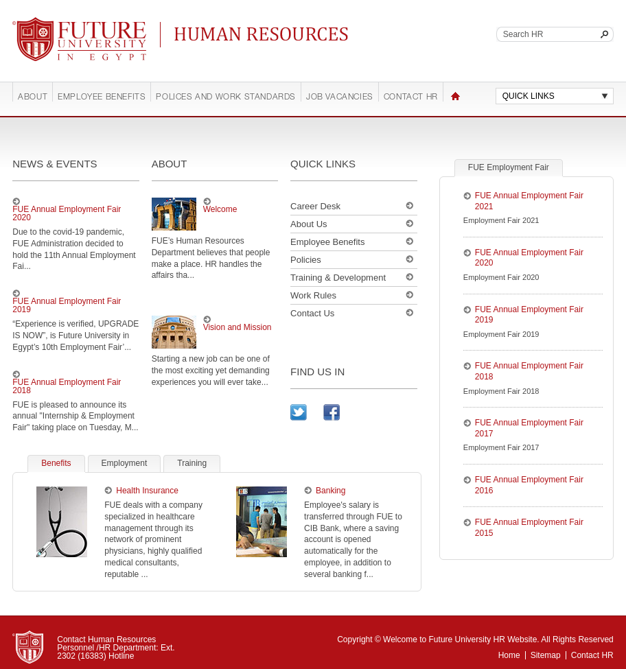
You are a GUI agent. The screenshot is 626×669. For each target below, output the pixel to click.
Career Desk (315, 206)
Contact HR (411, 97)
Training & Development (338, 277)
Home (455, 96)
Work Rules (313, 295)
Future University (63, 24)
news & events (54, 163)
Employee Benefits (102, 97)
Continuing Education (265, 33)
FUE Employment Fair (508, 167)
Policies (305, 260)
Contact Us (312, 313)
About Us (308, 224)
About (32, 97)
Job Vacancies (339, 97)
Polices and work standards (226, 97)
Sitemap (546, 655)
